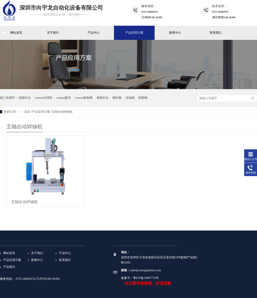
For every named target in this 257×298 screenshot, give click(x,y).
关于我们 (53, 32)
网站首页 (16, 32)
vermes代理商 (43, 97)
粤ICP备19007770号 (146, 278)
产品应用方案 (134, 32)
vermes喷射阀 (84, 97)
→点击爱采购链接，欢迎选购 (146, 283)
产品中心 (94, 32)
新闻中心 (175, 32)
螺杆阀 (116, 97)
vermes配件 (63, 97)
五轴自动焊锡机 (62, 111)
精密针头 (25, 97)
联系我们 (216, 32)
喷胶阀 (142, 97)
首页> (28, 111)
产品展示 (9, 266)
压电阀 (130, 97)
